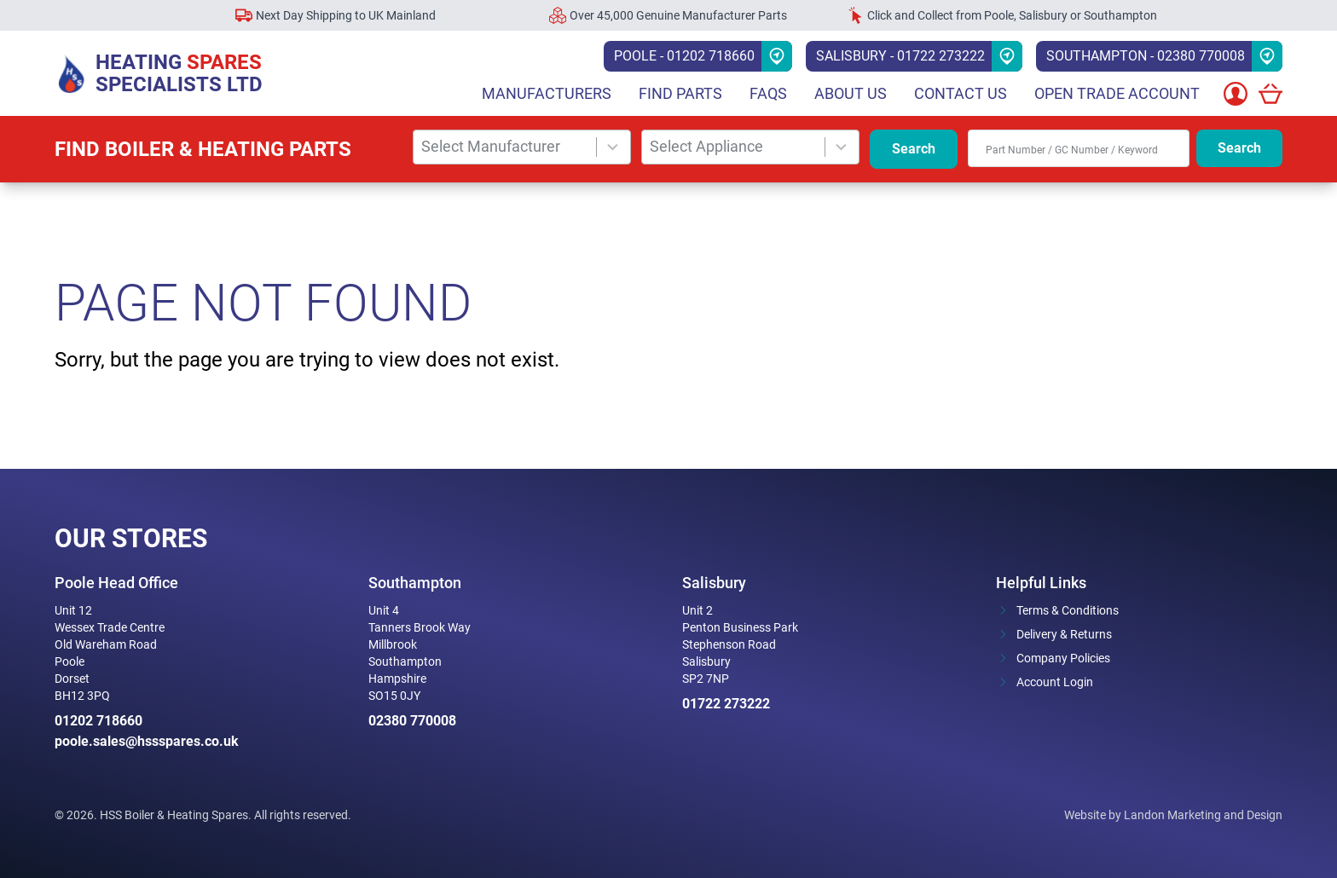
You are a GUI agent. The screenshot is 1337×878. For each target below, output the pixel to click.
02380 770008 (412, 721)
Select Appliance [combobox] (706, 146)
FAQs (768, 93)
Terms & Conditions (1067, 610)
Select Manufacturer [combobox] (490, 146)
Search (913, 149)
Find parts (680, 93)
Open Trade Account (1117, 93)
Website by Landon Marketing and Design (1173, 815)
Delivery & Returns (1064, 634)
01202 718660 (98, 721)
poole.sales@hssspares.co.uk (147, 741)
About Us (850, 93)
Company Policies (1063, 658)
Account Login (1054, 682)
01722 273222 (726, 704)
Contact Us (960, 93)
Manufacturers (546, 93)
